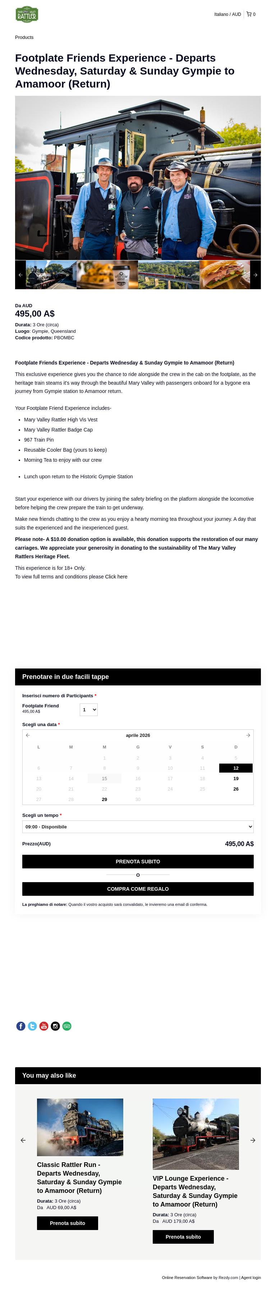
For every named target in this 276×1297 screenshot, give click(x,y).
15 (104, 778)
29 (104, 799)
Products (24, 37)
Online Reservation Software (187, 1277)
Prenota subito (138, 861)
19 (235, 778)
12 (235, 768)
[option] (46, 274)
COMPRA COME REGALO (138, 889)
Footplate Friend (51, 709)
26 (235, 789)
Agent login (251, 1277)
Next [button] (253, 1140)
